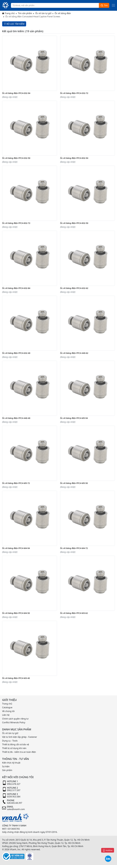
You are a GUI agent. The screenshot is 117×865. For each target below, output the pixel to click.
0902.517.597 (13, 790)
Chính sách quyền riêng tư (15, 718)
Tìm (104, 5)
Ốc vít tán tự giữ (43, 13)
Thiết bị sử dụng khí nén (14, 748)
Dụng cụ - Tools (9, 740)
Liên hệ (5, 714)
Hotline (108, 850)
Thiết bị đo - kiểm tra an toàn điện (19, 751)
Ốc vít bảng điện (63, 13)
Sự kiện (5, 766)
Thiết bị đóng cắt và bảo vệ (15, 744)
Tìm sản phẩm (25, 13)
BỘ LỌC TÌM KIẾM (14, 23)
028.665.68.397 (14, 802)
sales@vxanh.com (16, 809)
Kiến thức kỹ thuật (11, 762)
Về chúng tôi (8, 711)
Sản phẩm (7, 770)
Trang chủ (8, 13)
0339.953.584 (13, 796)
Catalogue (7, 707)
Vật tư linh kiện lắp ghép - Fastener (19, 736)
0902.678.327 (13, 784)
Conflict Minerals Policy (13, 722)
